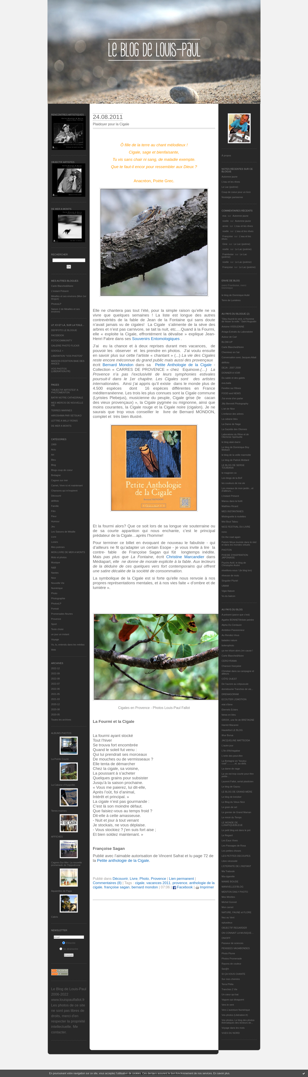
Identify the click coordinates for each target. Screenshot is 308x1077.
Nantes (55, 572)
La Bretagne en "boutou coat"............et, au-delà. (234, 762)
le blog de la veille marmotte (236, 455)
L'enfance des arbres (232, 414)
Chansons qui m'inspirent (64, 490)
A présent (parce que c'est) (236, 614)
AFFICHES (57, 836)
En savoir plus (221, 1073)
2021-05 (55, 694)
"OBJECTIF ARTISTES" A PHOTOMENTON (64, 391)
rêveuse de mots (230, 575)
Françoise (227, 236)
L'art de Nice (228, 408)
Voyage (55, 639)
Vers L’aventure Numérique (236, 1010)
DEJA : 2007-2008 (231, 367)
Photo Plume (228, 953)
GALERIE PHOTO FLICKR (65, 345)
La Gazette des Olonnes (234, 429)
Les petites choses (231, 850)
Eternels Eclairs (230, 709)
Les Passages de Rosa (234, 845)
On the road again (231, 537)
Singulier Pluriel (230, 580)
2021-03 (55, 699)
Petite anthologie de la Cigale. (123, 860)
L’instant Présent (59, 291)
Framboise (228, 254)
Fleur (53, 516)
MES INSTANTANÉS (232, 511)
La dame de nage (231, 768)
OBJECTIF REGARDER (234, 927)
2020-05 (55, 714)
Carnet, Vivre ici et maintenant (67, 485)
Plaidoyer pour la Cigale (111, 124)
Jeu (53, 526)
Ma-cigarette (228, 876)
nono (224, 532)
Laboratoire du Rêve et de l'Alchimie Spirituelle (235, 435)
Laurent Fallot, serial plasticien (237, 781)
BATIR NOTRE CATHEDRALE (67, 397)
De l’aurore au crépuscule (235, 684)
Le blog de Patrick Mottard (235, 460)
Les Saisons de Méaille (63, 531)
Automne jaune (229, 176)
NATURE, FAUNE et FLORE (236, 912)
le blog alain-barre (231, 442)
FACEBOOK (57, 335)
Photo (54, 593)
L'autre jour (227, 745)
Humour (55, 521)
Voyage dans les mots (233, 1028)
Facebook (183, 887)
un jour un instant (60, 634)
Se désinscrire (68, 949)
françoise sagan (116, 887)
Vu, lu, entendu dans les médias (67, 644)
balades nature (229, 640)
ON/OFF (226, 938)
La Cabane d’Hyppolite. (63, 785)
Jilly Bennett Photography (235, 403)
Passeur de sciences (232, 943)
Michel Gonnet (229, 902)
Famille (55, 506)
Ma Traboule (228, 871)
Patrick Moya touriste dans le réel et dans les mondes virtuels (239, 543)
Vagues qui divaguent (233, 999)
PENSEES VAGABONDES (236, 948)
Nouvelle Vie (57, 583)
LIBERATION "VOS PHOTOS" (67, 356)
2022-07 (55, 683)
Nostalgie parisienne (232, 197)
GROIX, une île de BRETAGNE (238, 720)
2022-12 (55, 668)
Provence (56, 619)
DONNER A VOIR (231, 372)
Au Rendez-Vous (230, 635)
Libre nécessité (229, 861)
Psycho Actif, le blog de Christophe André (234, 564)
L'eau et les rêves (231, 181)
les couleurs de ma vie (233, 483)
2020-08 (55, 709)
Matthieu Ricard (230, 506)
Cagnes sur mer (59, 480)
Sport (54, 624)
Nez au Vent (228, 917)
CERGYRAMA (229, 661)
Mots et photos (59, 557)
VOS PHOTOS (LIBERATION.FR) (60, 370)
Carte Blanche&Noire (62, 286)
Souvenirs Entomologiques (156, 338)
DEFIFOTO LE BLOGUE (64, 330)
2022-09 (55, 673)
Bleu (53, 460)
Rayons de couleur (231, 963)
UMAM (225, 585)
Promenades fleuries (62, 613)
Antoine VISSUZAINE (233, 326)
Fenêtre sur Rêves (231, 388)
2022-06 (55, 689)
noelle (225, 221)
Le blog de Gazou (231, 786)
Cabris (54, 917)
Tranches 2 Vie (229, 989)
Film (53, 511)
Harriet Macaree (230, 725)
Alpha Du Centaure (232, 625)
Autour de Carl (229, 337)
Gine (224, 244)
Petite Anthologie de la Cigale (182, 364)
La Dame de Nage (231, 424)
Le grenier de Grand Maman (236, 812)
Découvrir (56, 495)
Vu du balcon (228, 596)
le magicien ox (229, 473)
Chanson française (231, 666)
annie (225, 226)
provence (180, 883)
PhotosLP (56, 304)
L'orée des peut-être (232, 755)
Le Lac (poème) (230, 187)
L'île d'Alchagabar (231, 750)
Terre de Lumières (231, 300)
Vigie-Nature (228, 591)
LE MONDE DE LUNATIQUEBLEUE (232, 823)
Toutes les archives (61, 719)
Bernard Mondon (118, 364)
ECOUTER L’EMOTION (234, 699)
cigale (139, 883)
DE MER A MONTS (61, 426)
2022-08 (55, 678)
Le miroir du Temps (231, 817)
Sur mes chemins (231, 979)
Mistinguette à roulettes (234, 516)
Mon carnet (227, 907)
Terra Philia (227, 984)
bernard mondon (145, 887)
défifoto (55, 501)
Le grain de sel (229, 807)
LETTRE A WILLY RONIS (64, 420)
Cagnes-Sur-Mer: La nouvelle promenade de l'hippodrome (66, 863)
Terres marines (59, 810)
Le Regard (227, 835)
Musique (55, 562)
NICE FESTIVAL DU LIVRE (236, 526)
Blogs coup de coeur (62, 470)
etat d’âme (227, 704)
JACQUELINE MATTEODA (236, 740)
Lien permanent (181, 879)
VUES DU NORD (231, 1033)
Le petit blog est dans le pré (236, 830)
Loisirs (54, 542)
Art (52, 454)
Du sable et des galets (233, 378)
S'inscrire (69, 943)
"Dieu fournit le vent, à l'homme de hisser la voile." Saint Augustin (239, 320)
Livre (53, 537)
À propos (226, 155)
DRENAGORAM (230, 694)
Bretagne (56, 475)
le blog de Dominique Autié (236, 295)
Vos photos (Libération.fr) (235, 1015)
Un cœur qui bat (230, 994)
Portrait (55, 608)
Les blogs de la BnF (232, 478)
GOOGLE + (57, 350)
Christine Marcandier (185, 557)
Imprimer (205, 887)
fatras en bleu (229, 714)
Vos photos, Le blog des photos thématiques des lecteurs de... (238, 1021)
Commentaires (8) (107, 883)
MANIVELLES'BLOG (232, 886)
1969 (53, 444)
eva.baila (226, 383)
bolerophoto (228, 645)
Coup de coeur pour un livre (236, 192)
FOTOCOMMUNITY (61, 340)
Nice (53, 578)
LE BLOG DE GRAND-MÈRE (237, 791)
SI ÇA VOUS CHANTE (233, 974)
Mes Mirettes (228, 897)
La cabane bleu (230, 419)
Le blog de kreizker (231, 797)
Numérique (57, 588)
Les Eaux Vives (230, 840)
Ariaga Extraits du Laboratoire (237, 331)
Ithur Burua (227, 735)
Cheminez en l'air (231, 352)
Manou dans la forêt (232, 501)
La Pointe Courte (60, 759)
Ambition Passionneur (233, 630)
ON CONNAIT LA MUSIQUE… (238, 933)
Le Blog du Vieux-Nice (233, 802)
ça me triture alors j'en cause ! (237, 650)
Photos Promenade (232, 958)
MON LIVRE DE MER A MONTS (68, 552)
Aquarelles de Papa (61, 891)
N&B (53, 567)
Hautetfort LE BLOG (232, 730)
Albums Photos (61, 733)
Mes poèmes (58, 547)
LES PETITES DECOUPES (236, 856)
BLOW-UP (227, 342)
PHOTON (227, 550)
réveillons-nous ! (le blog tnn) (237, 570)
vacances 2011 (158, 883)
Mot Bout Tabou (230, 521)
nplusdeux (227, 922)
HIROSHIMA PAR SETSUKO (66, 415)
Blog (53, 465)
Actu (53, 449)
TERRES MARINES (61, 410)
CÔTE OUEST (229, 679)
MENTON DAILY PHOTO (235, 892)
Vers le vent (228, 1004)
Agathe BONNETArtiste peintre (238, 619)
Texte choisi (57, 629)
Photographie (58, 598)
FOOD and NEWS (231, 393)
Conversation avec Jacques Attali (239, 357)
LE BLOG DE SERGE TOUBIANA (233, 466)
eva (224, 216)
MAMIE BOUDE (230, 881)
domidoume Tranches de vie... (237, 689)
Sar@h (225, 969)
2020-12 (55, 704)
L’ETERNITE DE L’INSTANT (236, 866)
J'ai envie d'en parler (232, 398)
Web (53, 649)
